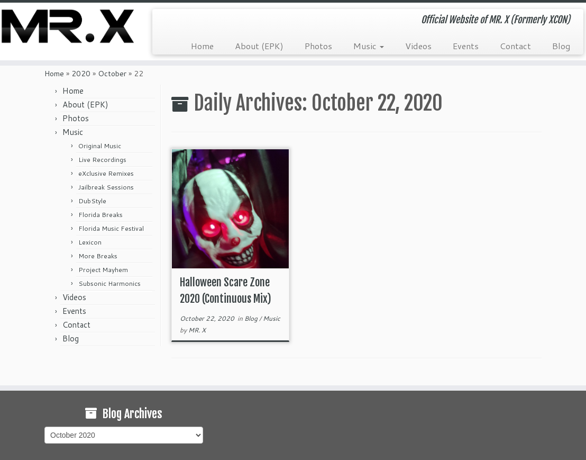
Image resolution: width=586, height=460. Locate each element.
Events (466, 46)
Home (202, 46)
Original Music (99, 145)
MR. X (197, 330)
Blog (561, 46)
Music (368, 46)
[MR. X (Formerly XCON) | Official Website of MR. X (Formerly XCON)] (68, 26)
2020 (80, 73)
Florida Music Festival (111, 228)
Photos (318, 46)
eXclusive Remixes (106, 173)
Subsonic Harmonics (109, 283)
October (112, 73)
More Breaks (97, 255)
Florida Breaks (100, 214)
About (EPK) (259, 46)
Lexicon (90, 242)
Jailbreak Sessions (106, 187)
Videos (418, 46)
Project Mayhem (103, 269)
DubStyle (92, 200)
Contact (515, 46)
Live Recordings (102, 159)
